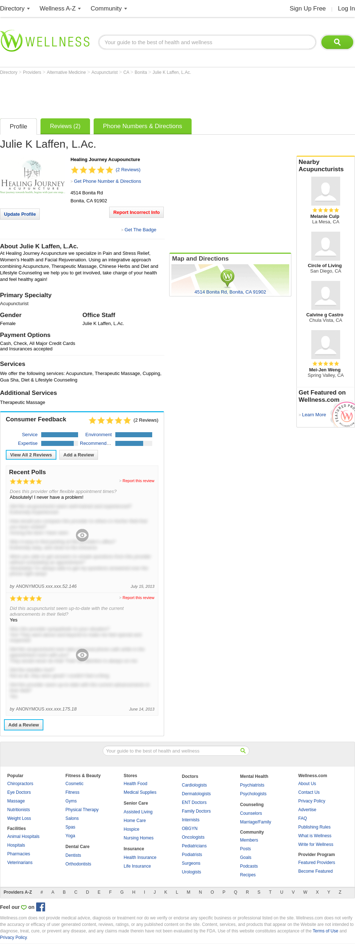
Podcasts (249, 866)
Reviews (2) (65, 126)
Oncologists (193, 837)
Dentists (73, 855)
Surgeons (191, 863)
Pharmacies (18, 853)
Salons (72, 818)
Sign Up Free (308, 8)
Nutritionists (18, 809)
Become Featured (315, 871)
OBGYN (189, 828)
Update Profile (20, 214)
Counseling (252, 804)
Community (106, 8)
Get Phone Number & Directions (107, 181)
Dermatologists (196, 793)
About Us (307, 783)
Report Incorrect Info (136, 212)
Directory (12, 8)
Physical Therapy (82, 809)
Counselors (251, 813)
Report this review (138, 481)
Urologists (191, 872)
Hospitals (16, 845)
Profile (18, 126)
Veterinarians (20, 862)
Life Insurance (137, 866)
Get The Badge (140, 229)
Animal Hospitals (23, 836)
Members (249, 840)
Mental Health (254, 776)
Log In (346, 8)
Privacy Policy (311, 801)
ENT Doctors (194, 802)
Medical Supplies (140, 792)
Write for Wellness (315, 844)
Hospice (131, 829)
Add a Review (78, 455)
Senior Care (136, 803)
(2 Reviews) (128, 169)
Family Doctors (196, 811)
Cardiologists (194, 785)
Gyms (71, 801)
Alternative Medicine (67, 72)
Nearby (326, 166)
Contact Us (309, 792)
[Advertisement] (131, 95)
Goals (245, 857)
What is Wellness (315, 835)
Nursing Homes (139, 837)
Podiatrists (192, 854)
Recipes (248, 874)
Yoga (70, 835)
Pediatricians (194, 845)
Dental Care (77, 846)
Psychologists (253, 793)
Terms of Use (325, 931)
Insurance (134, 848)
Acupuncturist (105, 72)
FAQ (302, 818)
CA (126, 72)
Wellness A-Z (58, 8)
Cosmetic (74, 783)
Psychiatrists (252, 785)
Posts (245, 848)
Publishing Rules (314, 827)
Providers (32, 72)
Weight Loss (19, 818)
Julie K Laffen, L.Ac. (172, 72)
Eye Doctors (19, 792)
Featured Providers (316, 862)
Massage (16, 801)
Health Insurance (140, 857)
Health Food (135, 783)
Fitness (72, 792)
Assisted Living (138, 811)
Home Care (135, 820)
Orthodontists (78, 864)
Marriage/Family (255, 822)
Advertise (307, 809)
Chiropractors (20, 783)
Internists (191, 819)
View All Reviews (31, 455)
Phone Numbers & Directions (142, 126)
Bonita (141, 72)
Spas (70, 827)
